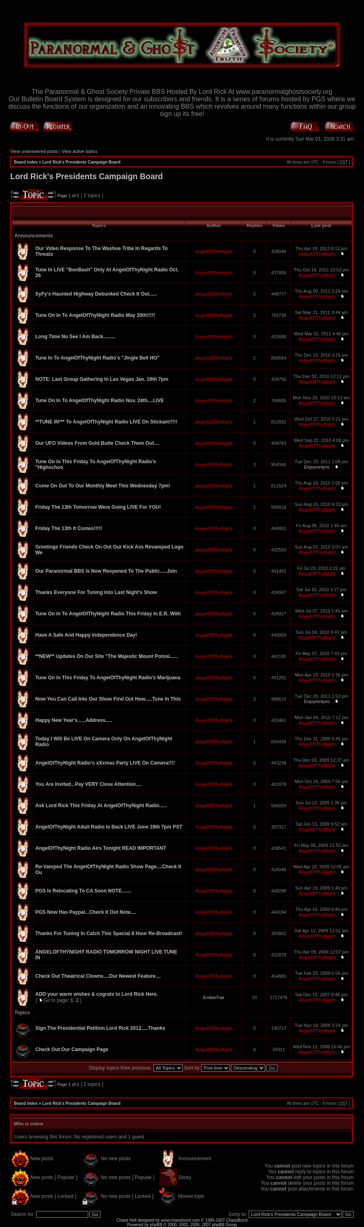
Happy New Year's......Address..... (73, 720)
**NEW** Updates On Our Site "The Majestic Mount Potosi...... (106, 656)
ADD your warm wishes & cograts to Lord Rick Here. (96, 994)
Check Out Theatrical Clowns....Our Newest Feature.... (98, 976)
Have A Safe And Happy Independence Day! (86, 635)
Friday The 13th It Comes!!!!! (68, 528)
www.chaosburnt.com (180, 1220)
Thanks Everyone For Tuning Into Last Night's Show (96, 592)
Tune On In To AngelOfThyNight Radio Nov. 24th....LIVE (99, 400)
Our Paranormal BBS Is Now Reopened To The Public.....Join (106, 571)
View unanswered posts (34, 151)
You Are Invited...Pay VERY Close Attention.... (88, 784)
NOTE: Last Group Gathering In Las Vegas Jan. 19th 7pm (101, 379)
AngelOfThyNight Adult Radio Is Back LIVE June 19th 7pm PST (108, 827)
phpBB (156, 1224)
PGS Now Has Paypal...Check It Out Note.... (85, 912)
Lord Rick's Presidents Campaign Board (81, 162)
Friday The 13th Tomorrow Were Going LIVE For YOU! (98, 507)
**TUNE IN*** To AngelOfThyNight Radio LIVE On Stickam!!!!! (106, 422)
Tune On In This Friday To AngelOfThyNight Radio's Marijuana (107, 678)
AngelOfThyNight (213, 251)
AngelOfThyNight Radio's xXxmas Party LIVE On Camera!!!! (105, 763)
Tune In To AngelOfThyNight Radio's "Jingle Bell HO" (97, 358)
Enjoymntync (317, 466)
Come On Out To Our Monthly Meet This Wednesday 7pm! (102, 486)
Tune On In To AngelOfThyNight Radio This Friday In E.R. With (108, 614)
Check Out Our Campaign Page (71, 1049)
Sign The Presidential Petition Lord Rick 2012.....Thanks (100, 1028)
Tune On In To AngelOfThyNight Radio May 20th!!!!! (95, 315)
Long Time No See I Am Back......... (75, 336)
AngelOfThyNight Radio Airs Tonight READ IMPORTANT (100, 848)
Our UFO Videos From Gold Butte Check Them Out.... (97, 443)
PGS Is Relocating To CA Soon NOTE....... (83, 891)
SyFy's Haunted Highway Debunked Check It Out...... (96, 294)
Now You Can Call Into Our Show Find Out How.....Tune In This (108, 699)
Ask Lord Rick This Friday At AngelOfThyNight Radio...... (101, 805)
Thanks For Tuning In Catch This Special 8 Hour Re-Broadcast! (108, 933)
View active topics (79, 151)
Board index (26, 162)
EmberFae (213, 997)
